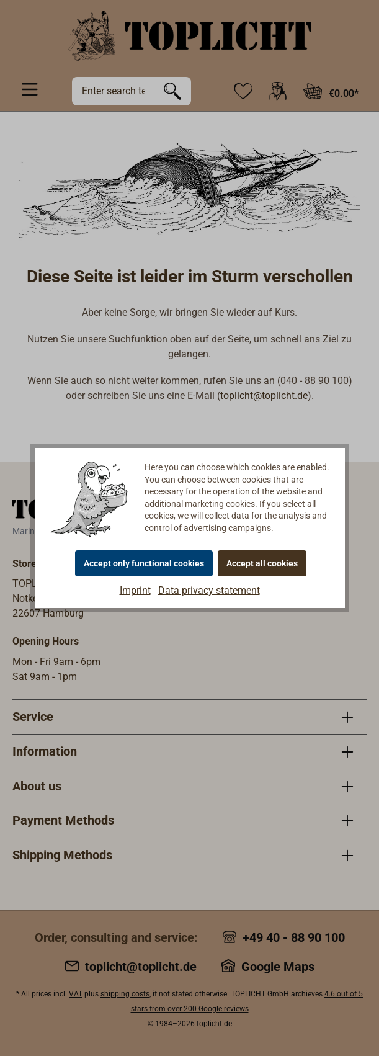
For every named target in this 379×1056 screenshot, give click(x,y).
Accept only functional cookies (144, 563)
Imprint (135, 590)
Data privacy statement (209, 590)
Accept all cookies (262, 563)
